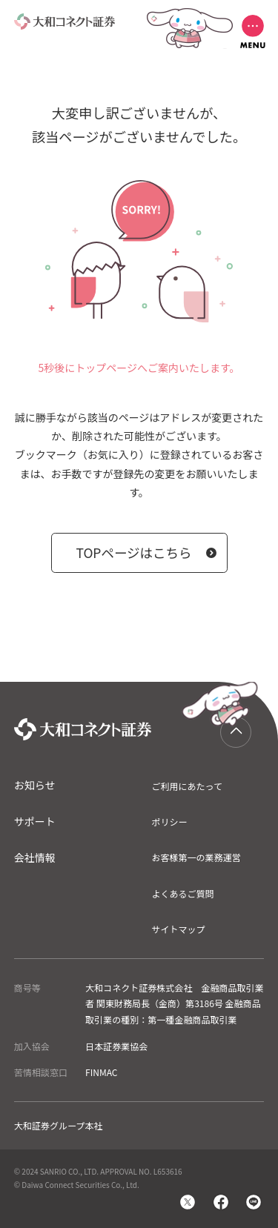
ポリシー (169, 821)
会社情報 (35, 857)
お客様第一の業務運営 (195, 857)
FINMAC (101, 1072)
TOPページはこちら (133, 552)
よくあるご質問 (182, 893)
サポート (35, 821)
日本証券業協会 (116, 1046)
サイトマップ (178, 929)
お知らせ (35, 784)
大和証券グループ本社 (58, 1125)
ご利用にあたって (186, 786)
